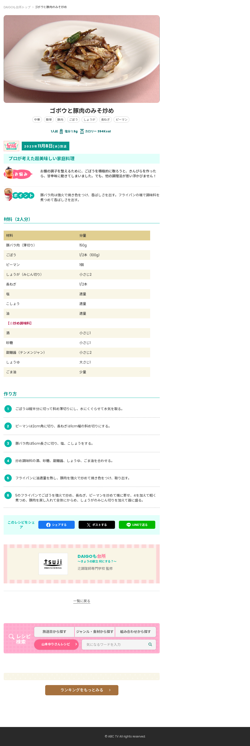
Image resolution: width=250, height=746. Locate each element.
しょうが (89, 120)
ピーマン (121, 120)
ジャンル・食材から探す (95, 632)
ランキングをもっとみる (81, 690)
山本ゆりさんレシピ (56, 644)
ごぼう (73, 120)
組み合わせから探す (135, 632)
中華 (37, 120)
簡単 (49, 120)
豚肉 (60, 120)
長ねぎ (105, 120)
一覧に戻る (81, 601)
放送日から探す (54, 632)
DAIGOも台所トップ (17, 7)
